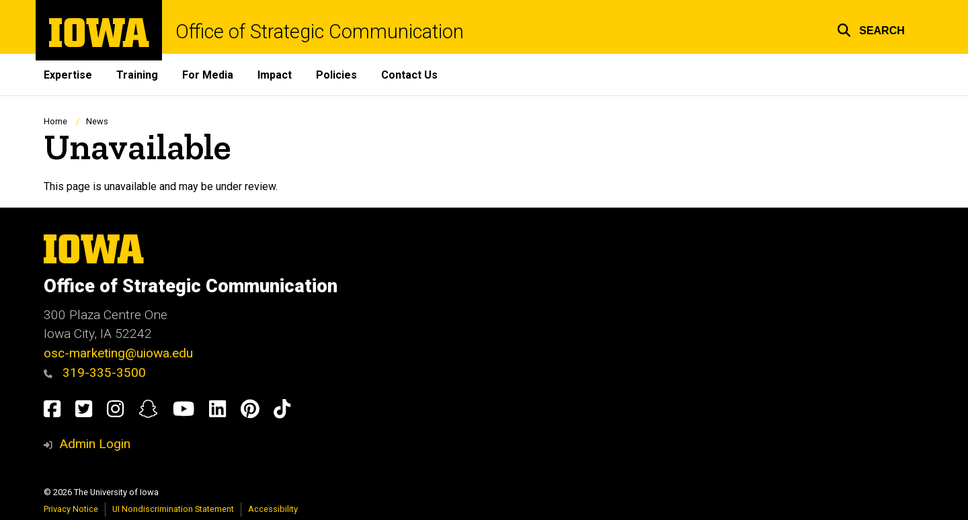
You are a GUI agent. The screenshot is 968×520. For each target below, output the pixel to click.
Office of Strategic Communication (319, 32)
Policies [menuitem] (336, 75)
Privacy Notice (71, 509)
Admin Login (94, 443)
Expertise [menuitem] (68, 75)
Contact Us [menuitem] (409, 75)
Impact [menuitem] (274, 75)
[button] (870, 28)
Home (55, 121)
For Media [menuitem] (207, 75)
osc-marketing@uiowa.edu (118, 353)
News (97, 121)
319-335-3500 (95, 372)
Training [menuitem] (137, 75)
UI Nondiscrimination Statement (173, 509)
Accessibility (273, 509)
